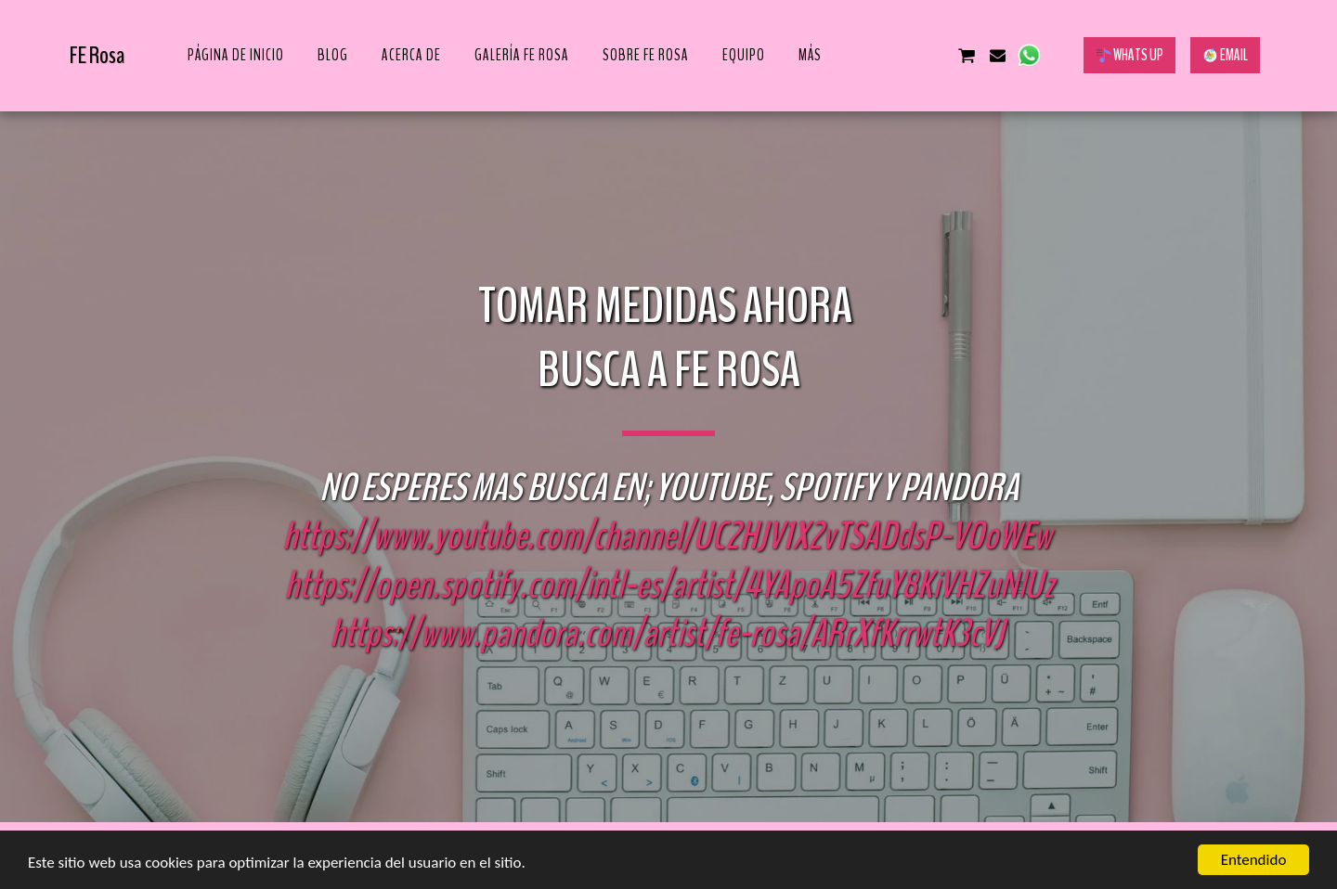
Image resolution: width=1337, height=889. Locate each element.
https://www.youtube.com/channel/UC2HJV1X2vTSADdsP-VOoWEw (666, 536)
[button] (873, 55)
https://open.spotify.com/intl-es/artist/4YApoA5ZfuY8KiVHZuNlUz (669, 586)
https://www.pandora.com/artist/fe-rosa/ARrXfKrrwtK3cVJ (667, 634)
